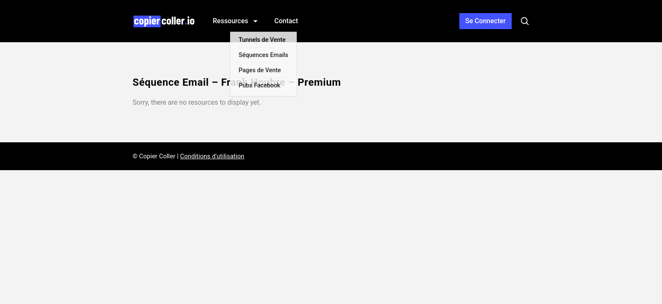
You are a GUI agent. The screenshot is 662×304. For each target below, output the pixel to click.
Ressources (231, 21)
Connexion (485, 21)
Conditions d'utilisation (212, 156)
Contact (286, 21)
